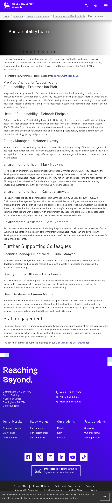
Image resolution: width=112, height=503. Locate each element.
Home (6, 16)
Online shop (9, 433)
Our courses (36, 428)
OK (104, 497)
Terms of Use (20, 486)
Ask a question (92, 437)
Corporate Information (38, 16)
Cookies (90, 486)
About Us (18, 16)
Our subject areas (39, 433)
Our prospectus (92, 433)
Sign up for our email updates (60, 470)
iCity (59, 433)
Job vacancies (10, 437)
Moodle (61, 428)
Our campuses (37, 437)
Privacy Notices (41, 486)
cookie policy (46, 498)
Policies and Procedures (67, 486)
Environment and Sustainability (69, 16)
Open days (89, 428)
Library (61, 437)
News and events (12, 428)
